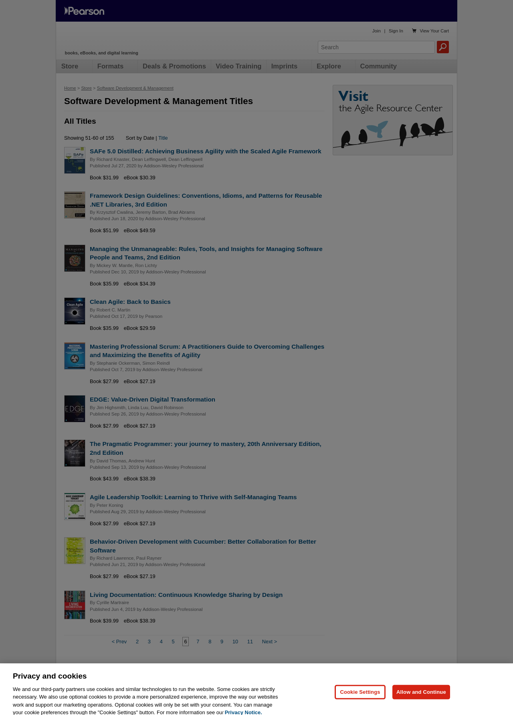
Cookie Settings (360, 702)
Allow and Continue (421, 702)
